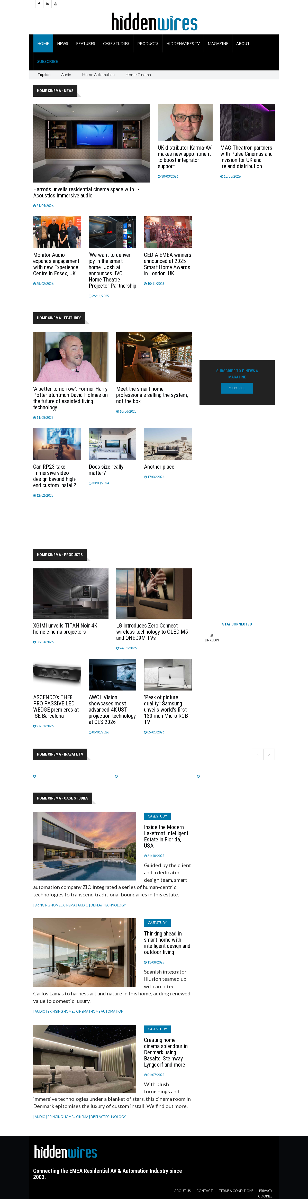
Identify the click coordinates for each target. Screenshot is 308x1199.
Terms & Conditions (236, 1191)
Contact (204, 1191)
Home (43, 43)
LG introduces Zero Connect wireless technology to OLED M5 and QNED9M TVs (152, 631)
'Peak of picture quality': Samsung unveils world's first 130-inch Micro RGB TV (166, 709)
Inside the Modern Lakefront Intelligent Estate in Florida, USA (166, 836)
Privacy (265, 1191)
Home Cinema (138, 74)
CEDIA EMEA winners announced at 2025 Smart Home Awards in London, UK (167, 264)
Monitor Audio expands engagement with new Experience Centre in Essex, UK (56, 264)
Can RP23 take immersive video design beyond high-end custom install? (54, 476)
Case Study (157, 816)
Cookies (265, 1196)
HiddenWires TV (183, 43)
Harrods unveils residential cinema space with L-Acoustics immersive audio (86, 192)
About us (182, 1191)
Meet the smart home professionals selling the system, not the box (152, 395)
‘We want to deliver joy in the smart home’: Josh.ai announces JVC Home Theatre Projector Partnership (112, 270)
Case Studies (116, 43)
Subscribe (47, 61)
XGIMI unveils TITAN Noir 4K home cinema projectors (65, 628)
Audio (66, 74)
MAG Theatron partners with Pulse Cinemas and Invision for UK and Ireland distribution (246, 156)
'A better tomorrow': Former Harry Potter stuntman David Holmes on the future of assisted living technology (70, 398)
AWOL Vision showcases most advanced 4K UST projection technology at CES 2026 (112, 709)
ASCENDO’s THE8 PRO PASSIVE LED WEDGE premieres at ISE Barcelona (56, 706)
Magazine (218, 43)
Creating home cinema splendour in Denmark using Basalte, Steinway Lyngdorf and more (166, 1052)
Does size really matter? (106, 470)
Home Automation (98, 74)
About (243, 43)
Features (85, 43)
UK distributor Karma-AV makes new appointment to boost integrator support (185, 156)
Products (147, 43)
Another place (159, 467)
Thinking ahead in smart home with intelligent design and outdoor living (167, 942)
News (62, 43)
